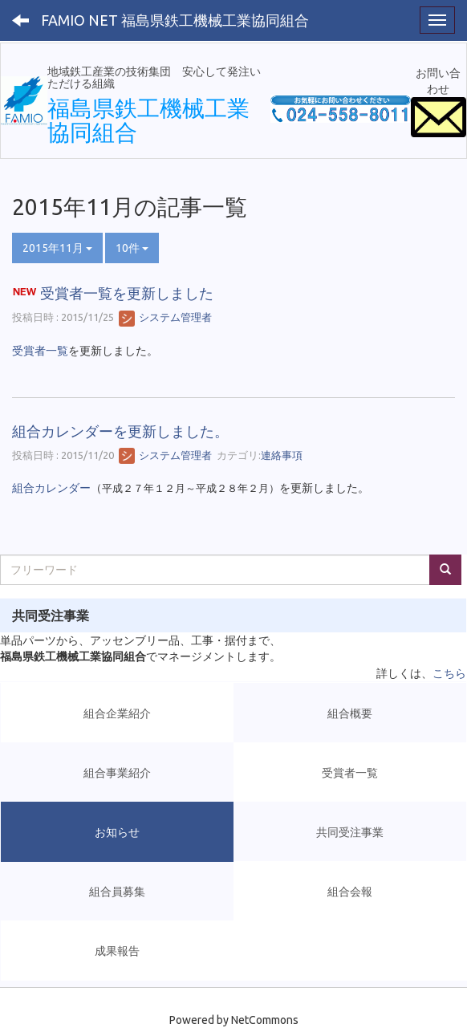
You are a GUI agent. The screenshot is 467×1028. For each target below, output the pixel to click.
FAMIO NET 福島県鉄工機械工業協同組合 (175, 20)
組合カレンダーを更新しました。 (120, 431)
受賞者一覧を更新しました (126, 293)
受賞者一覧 (40, 350)
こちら (449, 673)
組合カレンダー (51, 487)
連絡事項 (282, 455)
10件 (132, 248)
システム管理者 (165, 317)
